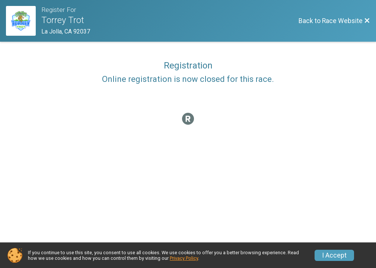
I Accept (334, 255)
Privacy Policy (184, 258)
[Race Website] (23, 21)
